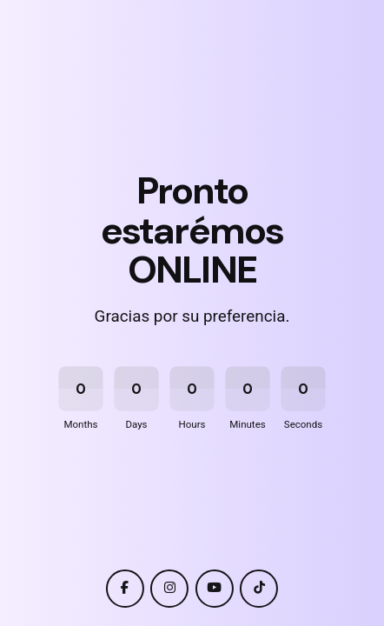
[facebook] (125, 588)
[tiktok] (259, 588)
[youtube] (214, 588)
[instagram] (169, 588)
